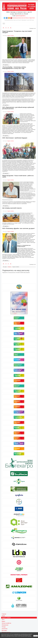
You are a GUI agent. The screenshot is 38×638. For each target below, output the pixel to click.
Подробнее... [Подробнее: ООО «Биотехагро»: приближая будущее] (6, 173)
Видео (3, 621)
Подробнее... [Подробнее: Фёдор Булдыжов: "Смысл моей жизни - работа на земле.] (6, 205)
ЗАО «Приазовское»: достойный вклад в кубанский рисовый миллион (18, 108)
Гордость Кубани (10, 35)
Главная (4, 614)
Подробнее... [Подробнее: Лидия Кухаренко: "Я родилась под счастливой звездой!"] (6, 64)
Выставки (4, 630)
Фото (3, 619)
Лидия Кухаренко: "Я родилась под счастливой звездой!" (16, 31)
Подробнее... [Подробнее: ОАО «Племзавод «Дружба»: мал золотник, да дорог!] (6, 260)
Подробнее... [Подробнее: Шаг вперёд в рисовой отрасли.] (6, 226)
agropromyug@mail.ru (20, 15)
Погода (4, 626)
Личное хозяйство (6, 623)
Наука (3, 615)
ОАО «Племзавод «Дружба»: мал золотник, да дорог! (18, 228)
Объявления (5, 625)
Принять (35, 635)
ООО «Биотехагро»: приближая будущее (14, 138)
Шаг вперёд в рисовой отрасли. (12, 208)
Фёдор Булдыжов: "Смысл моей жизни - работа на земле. (18, 176)
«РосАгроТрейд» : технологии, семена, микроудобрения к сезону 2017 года (14, 67)
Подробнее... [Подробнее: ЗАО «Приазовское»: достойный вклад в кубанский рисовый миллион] (6, 135)
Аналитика (4, 628)
